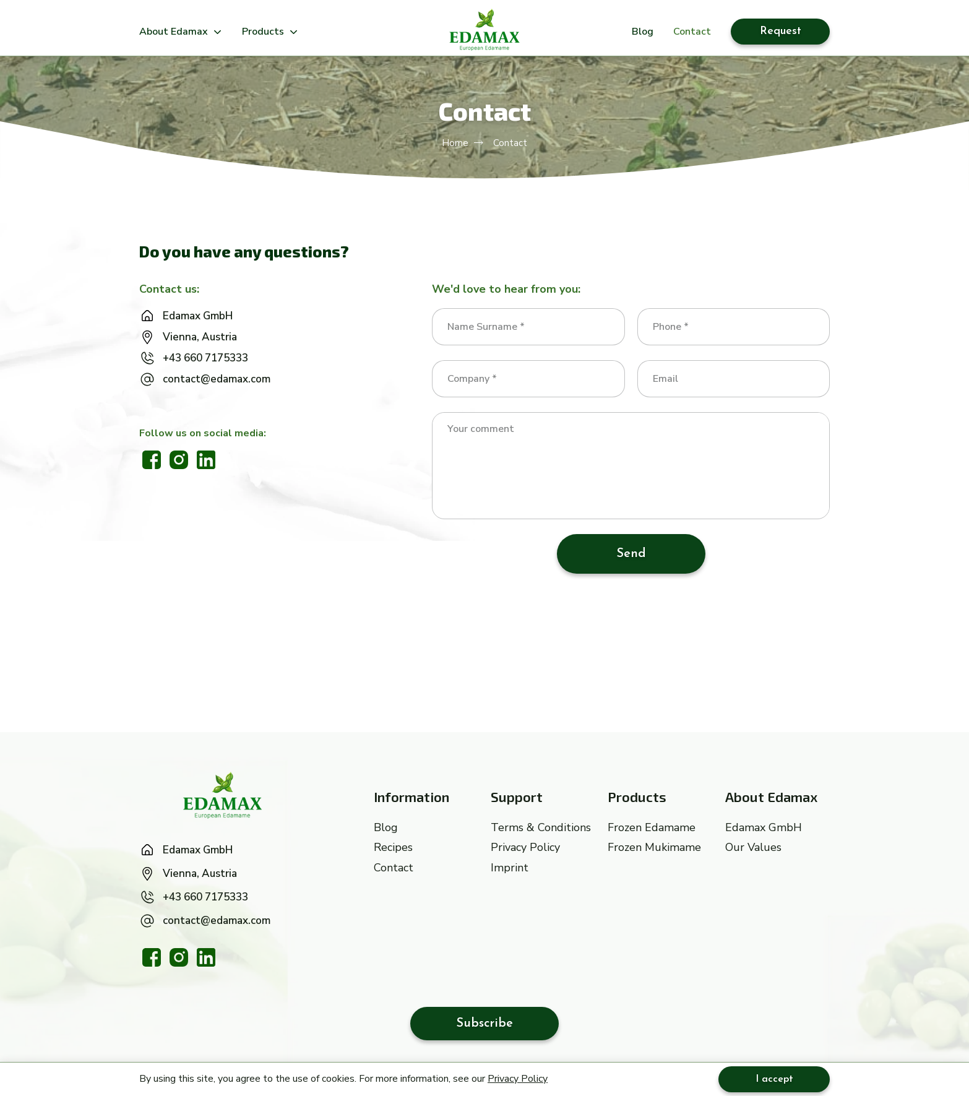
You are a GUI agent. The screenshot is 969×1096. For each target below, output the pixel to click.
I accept (774, 1079)
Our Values (753, 847)
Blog (642, 31)
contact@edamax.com (216, 379)
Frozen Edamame (652, 827)
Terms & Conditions (541, 827)
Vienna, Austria (200, 337)
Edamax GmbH (198, 316)
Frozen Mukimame (654, 847)
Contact (692, 31)
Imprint (509, 867)
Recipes (393, 847)
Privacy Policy (518, 1078)
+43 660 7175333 (205, 358)
